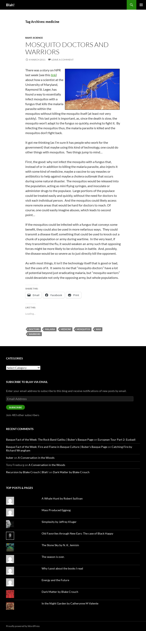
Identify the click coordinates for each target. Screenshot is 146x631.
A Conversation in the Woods (36, 457)
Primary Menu (141, 5)
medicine (66, 329)
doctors (34, 329)
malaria (50, 329)
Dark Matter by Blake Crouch (71, 472)
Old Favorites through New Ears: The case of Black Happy (77, 533)
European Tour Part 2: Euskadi (117, 439)
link (53, 75)
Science (38, 37)
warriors (34, 334)
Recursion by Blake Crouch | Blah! (27, 472)
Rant (28, 37)
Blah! (10, 5)
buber (9, 457)
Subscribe (15, 407)
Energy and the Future (55, 580)
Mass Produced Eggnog (56, 510)
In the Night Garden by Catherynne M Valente (70, 603)
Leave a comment (62, 59)
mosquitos (83, 329)
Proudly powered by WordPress (23, 626)
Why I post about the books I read (62, 568)
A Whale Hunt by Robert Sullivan (62, 498)
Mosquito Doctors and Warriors (67, 48)
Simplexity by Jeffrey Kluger (59, 521)
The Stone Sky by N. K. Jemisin (60, 545)
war (98, 329)
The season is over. (53, 556)
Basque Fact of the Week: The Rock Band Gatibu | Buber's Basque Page (49, 439)
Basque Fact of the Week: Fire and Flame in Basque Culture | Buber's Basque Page (56, 446)
